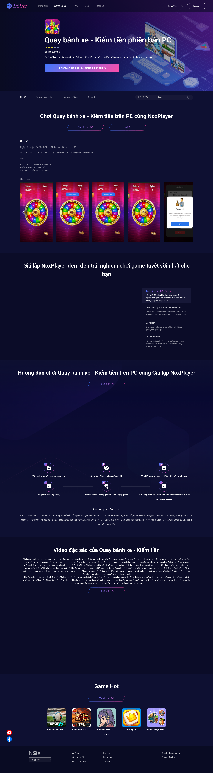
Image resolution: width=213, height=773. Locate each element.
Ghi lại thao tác (153, 336)
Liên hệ (106, 753)
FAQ (76, 6)
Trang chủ (43, 6)
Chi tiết (23, 97)
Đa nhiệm (150, 323)
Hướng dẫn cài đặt (70, 97)
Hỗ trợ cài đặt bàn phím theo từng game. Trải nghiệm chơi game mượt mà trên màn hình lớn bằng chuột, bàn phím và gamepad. (166, 298)
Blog (87, 6)
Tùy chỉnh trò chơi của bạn (158, 291)
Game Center (60, 6)
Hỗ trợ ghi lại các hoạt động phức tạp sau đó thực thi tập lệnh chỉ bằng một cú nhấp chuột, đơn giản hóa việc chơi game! (165, 343)
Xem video (92, 97)
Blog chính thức (79, 761)
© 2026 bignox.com (171, 753)
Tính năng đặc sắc (44, 97)
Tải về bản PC (85, 127)
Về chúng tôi (78, 757)
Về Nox (75, 753)
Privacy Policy (168, 757)
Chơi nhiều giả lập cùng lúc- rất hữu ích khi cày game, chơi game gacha (164, 328)
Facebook (100, 6)
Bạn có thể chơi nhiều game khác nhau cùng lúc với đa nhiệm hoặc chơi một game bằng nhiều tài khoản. (166, 313)
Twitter (106, 761)
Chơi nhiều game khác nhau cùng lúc (163, 307)
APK (127, 127)
